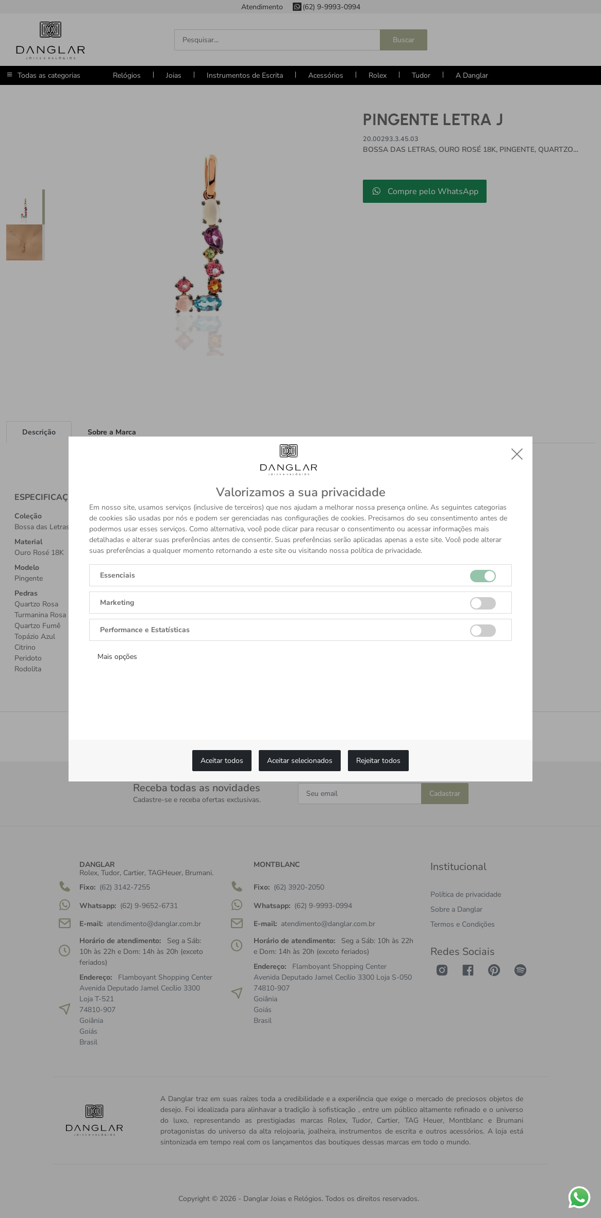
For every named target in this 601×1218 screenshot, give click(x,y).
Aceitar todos (222, 760)
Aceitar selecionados (299, 760)
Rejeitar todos (378, 760)
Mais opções (117, 657)
